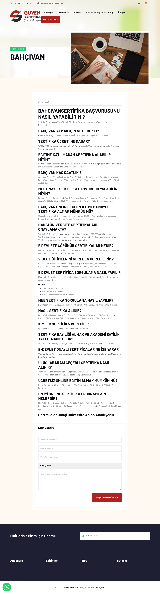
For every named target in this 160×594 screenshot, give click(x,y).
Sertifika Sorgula (94, 12)
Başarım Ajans (97, 587)
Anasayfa (48, 12)
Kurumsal (76, 12)
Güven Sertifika (71, 587)
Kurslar (62, 12)
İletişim (121, 12)
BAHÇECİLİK (18, 49)
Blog (110, 12)
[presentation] (57, 497)
